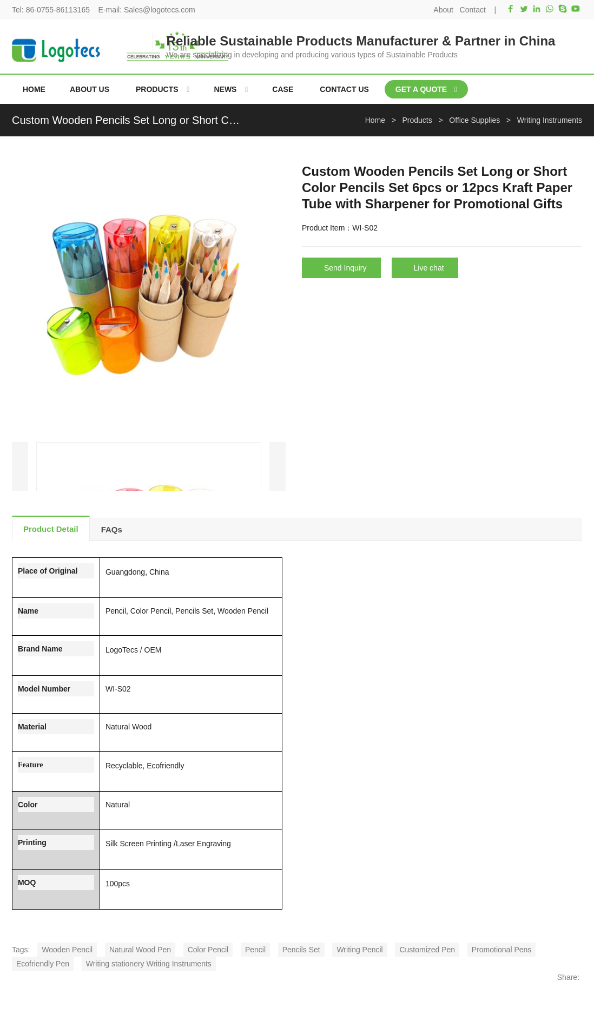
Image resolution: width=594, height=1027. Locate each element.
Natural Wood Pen (140, 949)
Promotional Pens (502, 949)
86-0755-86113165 (58, 9)
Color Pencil (208, 949)
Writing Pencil (359, 949)
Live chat (429, 268)
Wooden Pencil (67, 949)
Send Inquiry (345, 268)
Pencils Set (301, 949)
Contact (473, 9)
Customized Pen (427, 949)
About (443, 9)
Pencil (255, 949)
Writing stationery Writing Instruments (149, 963)
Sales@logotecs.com (159, 9)
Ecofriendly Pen (42, 963)
